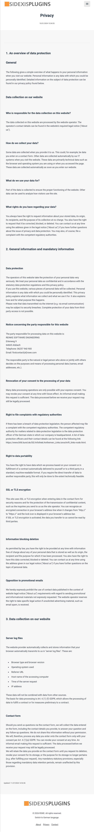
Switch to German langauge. (47, 817)
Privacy (46, 824)
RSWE (42, 813)
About (38, 824)
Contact (54, 824)
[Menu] (87, 4)
